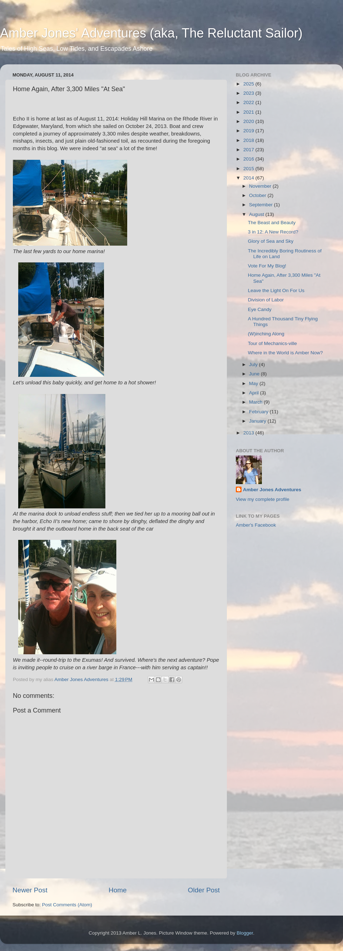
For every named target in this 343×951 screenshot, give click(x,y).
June (255, 373)
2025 (249, 84)
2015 (249, 168)
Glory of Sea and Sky (271, 241)
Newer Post (30, 890)
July (254, 364)
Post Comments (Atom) (67, 904)
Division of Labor (266, 299)
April (254, 392)
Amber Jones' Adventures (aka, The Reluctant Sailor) (151, 33)
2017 (249, 149)
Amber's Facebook (256, 525)
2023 (249, 93)
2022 (249, 102)
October (258, 195)
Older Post (204, 890)
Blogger (245, 933)
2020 (249, 121)
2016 (249, 159)
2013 (249, 432)
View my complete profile (262, 499)
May (254, 383)
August (257, 214)
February (259, 411)
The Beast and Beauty (272, 222)
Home (117, 890)
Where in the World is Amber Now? (285, 352)
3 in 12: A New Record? (273, 232)
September (261, 204)
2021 (249, 112)
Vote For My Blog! (267, 265)
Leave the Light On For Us (276, 290)
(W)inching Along (266, 333)
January (258, 421)
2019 (249, 130)
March (256, 402)
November (261, 186)
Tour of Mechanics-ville (272, 343)
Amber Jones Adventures (272, 489)
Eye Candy (260, 309)
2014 (249, 178)
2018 (249, 140)
